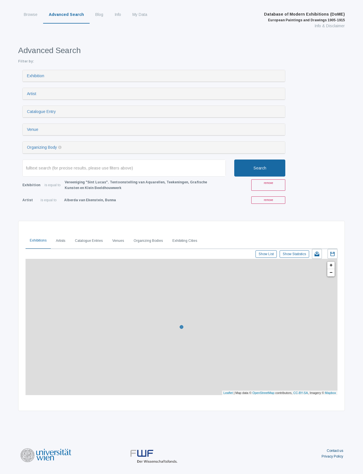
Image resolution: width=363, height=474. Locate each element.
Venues (118, 241)
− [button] (331, 272)
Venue (32, 129)
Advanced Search (66, 14)
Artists (60, 241)
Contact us (335, 451)
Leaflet (228, 393)
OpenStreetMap (263, 393)
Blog (99, 14)
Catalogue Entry (41, 111)
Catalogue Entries (89, 241)
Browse (30, 14)
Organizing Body (42, 147)
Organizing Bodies (148, 241)
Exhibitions (38, 240)
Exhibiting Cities (184, 241)
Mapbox (330, 393)
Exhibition (35, 76)
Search (260, 168)
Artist (31, 93)
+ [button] (331, 265)
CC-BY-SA (300, 393)
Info (118, 14)
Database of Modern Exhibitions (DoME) (304, 17)
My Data (139, 14)
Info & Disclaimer (330, 26)
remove (268, 182)
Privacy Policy (332, 456)
